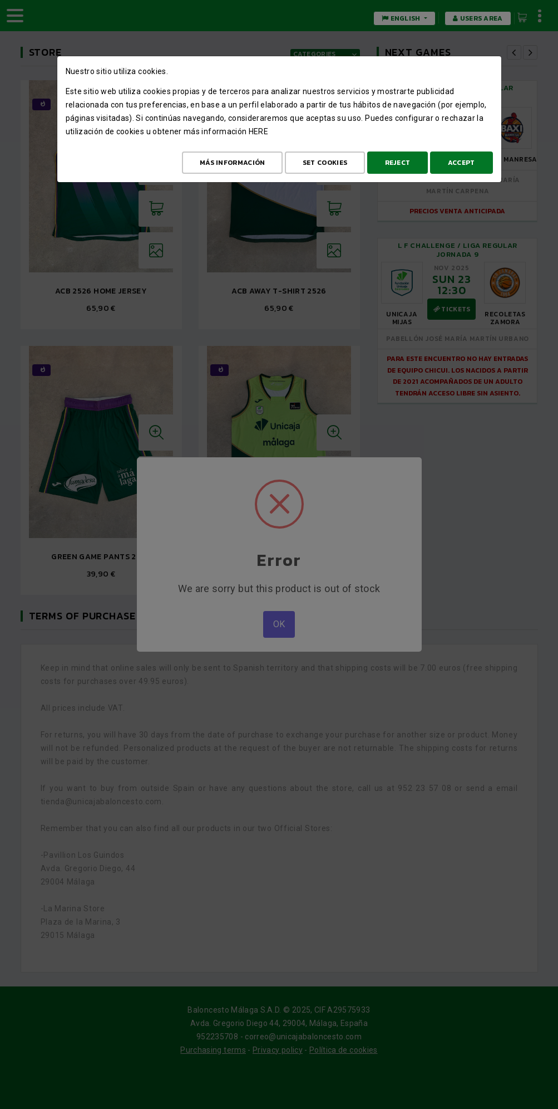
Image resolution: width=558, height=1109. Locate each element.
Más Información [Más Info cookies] (232, 163)
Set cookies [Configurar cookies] (325, 163)
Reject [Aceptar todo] (398, 163)
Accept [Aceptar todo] (461, 163)
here (258, 131)
